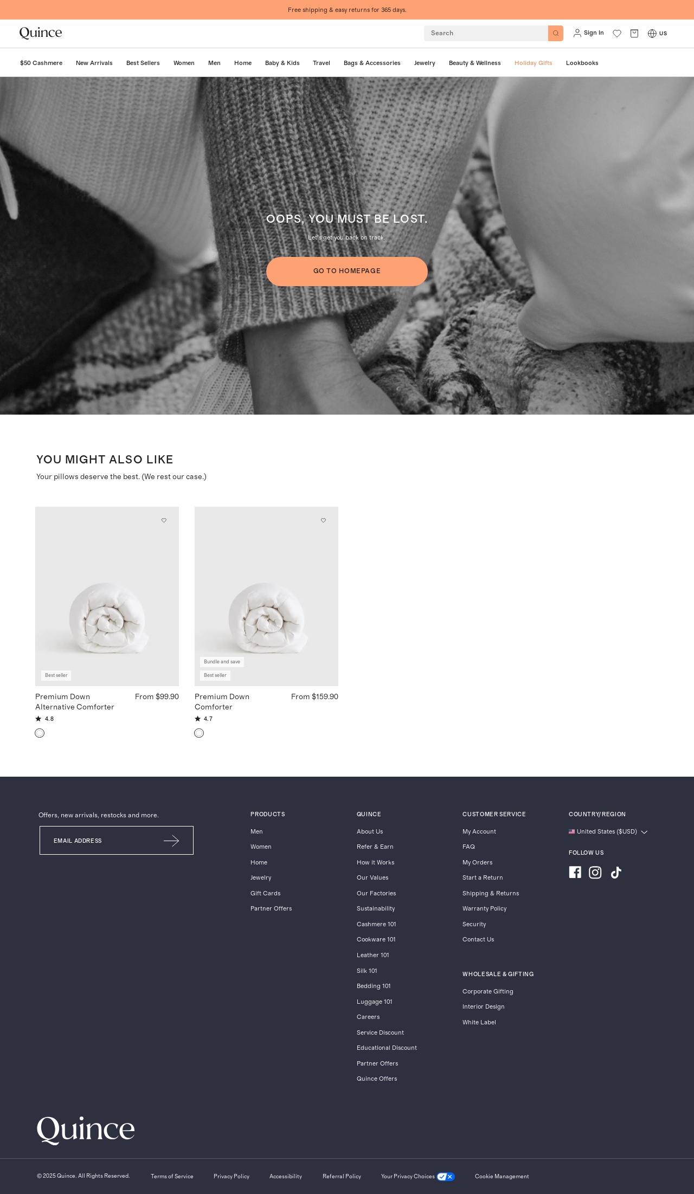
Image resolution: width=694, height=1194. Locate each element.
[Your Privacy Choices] (418, 1177)
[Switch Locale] (652, 33)
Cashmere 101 (376, 924)
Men (256, 832)
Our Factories (376, 893)
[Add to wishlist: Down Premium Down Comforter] (323, 520)
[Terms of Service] (172, 1177)
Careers (368, 1017)
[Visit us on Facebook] (575, 873)
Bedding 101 (374, 986)
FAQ (468, 847)
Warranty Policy (484, 909)
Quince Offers (377, 1079)
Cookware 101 (376, 940)
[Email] (95, 840)
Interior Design (483, 1007)
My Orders (477, 863)
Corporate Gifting (487, 992)
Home (258, 863)
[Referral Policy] (342, 1177)
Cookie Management (502, 1176)
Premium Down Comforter (222, 702)
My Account (479, 832)
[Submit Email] (172, 840)
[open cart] (634, 33)
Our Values (372, 878)
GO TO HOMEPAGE (347, 271)
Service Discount (380, 1033)
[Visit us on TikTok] (615, 873)
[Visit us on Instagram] (595, 873)
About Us (370, 832)
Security (474, 924)
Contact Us (478, 940)
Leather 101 (373, 955)
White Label (479, 1022)
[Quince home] (41, 33)
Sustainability (376, 909)
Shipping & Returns (490, 893)
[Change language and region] (608, 832)
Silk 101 (367, 971)
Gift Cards (265, 893)
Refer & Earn (375, 847)
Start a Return (482, 878)
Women (261, 847)
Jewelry (260, 878)
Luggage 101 (375, 1002)
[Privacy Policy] (231, 1177)
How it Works (375, 863)
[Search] (555, 33)
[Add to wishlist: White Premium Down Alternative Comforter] (164, 520)
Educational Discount (387, 1048)
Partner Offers (271, 909)
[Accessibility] (285, 1177)
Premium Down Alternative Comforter (74, 702)
